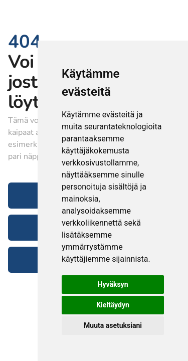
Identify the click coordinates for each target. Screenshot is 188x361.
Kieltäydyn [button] (112, 305)
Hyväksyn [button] (113, 284)
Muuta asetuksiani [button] (113, 325)
